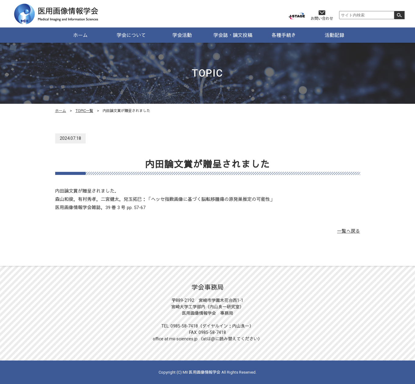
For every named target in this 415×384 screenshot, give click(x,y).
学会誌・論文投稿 (232, 35)
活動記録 (334, 35)
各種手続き (283, 35)
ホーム (80, 35)
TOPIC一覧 (84, 111)
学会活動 (182, 35)
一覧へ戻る (348, 231)
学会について (131, 35)
